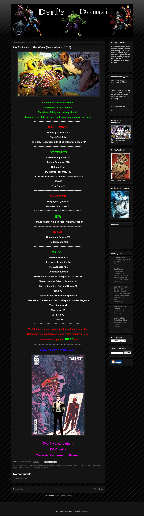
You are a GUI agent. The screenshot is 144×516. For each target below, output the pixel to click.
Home (58, 489)
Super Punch (119, 258)
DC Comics (41, 465)
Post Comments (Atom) (63, 496)
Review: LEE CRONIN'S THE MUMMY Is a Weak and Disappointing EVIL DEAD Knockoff (121, 275)
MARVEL (77, 465)
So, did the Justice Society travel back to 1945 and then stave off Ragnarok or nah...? (122, 295)
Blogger (84, 511)
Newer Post (18, 489)
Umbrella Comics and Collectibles (30, 468)
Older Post (98, 489)
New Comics (91, 465)
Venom (45, 468)
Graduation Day (120, 311)
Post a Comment (22, 478)
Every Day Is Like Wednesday (121, 288)
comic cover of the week (27, 465)
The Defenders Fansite (120, 308)
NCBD (84, 465)
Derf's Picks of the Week (55, 465)
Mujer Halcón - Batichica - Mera (120, 319)
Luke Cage (69, 465)
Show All (128, 330)
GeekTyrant (118, 269)
